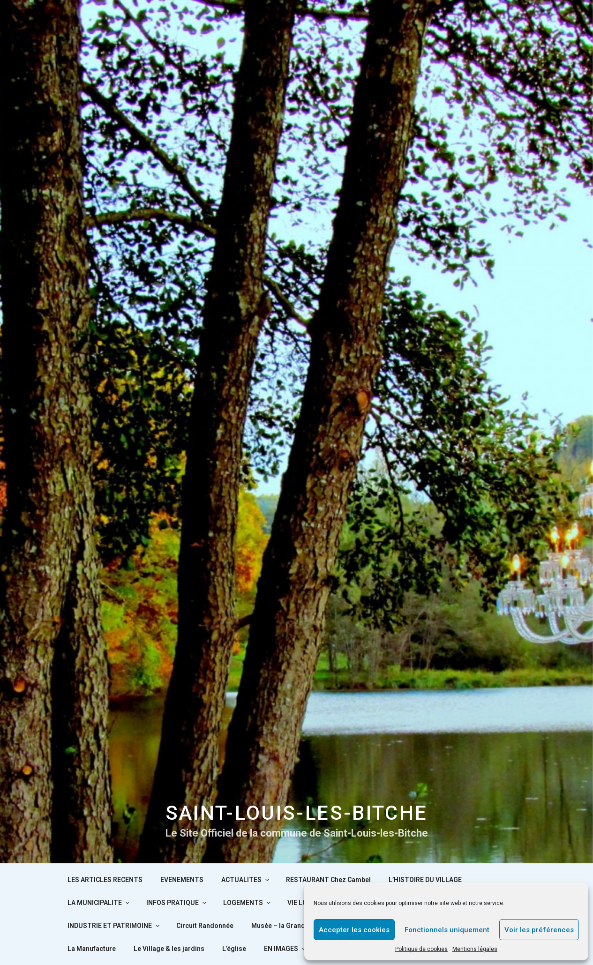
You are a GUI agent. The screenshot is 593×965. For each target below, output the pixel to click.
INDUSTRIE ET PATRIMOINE (114, 925)
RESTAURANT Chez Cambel (328, 879)
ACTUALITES (245, 879)
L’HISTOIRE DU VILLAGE (425, 879)
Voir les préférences (539, 930)
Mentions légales (474, 949)
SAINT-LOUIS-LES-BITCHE (296, 812)
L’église (234, 948)
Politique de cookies (421, 949)
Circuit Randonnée (204, 925)
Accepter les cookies (354, 930)
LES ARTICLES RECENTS (105, 879)
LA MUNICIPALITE (99, 902)
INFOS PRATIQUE (177, 902)
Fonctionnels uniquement (447, 930)
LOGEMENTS (247, 902)
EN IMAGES (285, 948)
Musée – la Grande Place (289, 925)
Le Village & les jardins (169, 948)
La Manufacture (92, 948)
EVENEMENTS (181, 879)
